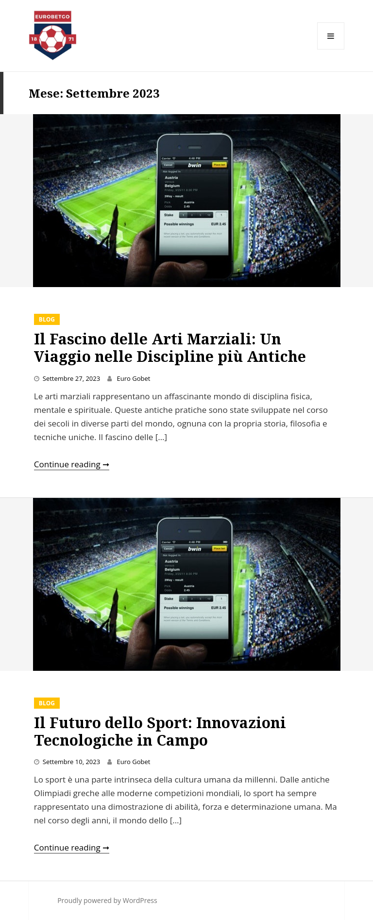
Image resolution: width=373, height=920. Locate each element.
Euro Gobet (134, 378)
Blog (47, 319)
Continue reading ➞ (71, 464)
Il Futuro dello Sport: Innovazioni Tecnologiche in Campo (160, 731)
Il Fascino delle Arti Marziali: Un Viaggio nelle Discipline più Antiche (170, 347)
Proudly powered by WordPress (107, 900)
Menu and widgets (331, 49)
